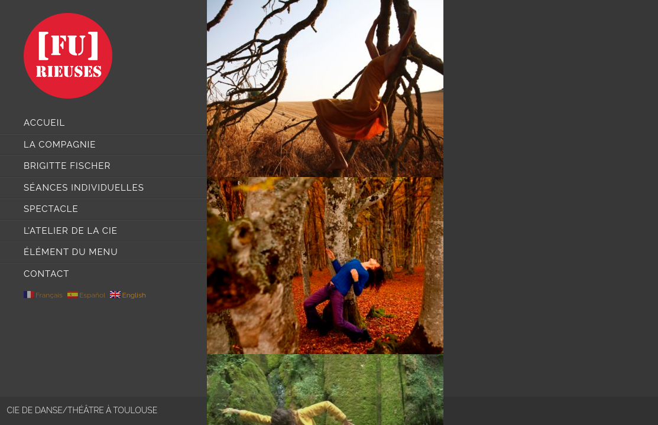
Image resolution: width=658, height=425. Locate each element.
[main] (432, 212)
